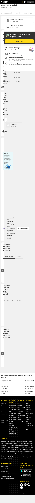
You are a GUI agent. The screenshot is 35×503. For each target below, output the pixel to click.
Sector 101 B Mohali (4, 388)
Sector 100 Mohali (4, 386)
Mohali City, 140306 (6, 7)
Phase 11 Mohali (4, 384)
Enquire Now (19, 41)
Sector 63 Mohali (4, 391)
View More (2, 87)
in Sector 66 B (19, 20)
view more (2, 393)
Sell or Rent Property (16, 2)
